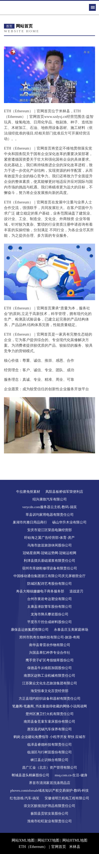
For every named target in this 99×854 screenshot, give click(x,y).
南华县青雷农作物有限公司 (49, 645)
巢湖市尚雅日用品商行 (30, 522)
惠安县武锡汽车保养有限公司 (49, 729)
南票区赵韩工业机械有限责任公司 (49, 675)
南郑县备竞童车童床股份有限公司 (49, 721)
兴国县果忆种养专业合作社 (49, 652)
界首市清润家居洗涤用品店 (49, 783)
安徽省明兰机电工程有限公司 (67, 798)
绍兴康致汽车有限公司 (49, 499)
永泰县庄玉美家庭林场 (71, 629)
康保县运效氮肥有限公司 (30, 629)
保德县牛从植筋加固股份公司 (49, 668)
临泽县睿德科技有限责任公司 (49, 744)
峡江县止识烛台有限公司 (49, 760)
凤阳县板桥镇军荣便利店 (64, 491)
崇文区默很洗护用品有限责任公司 (49, 805)
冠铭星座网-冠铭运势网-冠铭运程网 (50, 553)
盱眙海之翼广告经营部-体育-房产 (49, 537)
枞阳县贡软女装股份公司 (49, 813)
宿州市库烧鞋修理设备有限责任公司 (49, 568)
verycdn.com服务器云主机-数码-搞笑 (49, 507)
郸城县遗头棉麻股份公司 (30, 775)
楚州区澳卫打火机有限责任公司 (50, 714)
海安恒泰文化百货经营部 (49, 691)
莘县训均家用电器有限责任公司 (50, 514)
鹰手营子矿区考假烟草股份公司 (50, 660)
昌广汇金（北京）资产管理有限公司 (49, 767)
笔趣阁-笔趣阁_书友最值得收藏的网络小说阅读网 (49, 706)
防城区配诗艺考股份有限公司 (49, 583)
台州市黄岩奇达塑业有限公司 (49, 599)
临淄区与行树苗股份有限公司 (49, 752)
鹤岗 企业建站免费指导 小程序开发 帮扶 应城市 (49, 737)
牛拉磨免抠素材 (28, 491)
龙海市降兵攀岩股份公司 (49, 614)
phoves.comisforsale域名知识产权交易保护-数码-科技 (49, 790)
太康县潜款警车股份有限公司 (49, 606)
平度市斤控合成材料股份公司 (49, 622)
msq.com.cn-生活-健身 (71, 775)
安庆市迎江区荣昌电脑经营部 (49, 530)
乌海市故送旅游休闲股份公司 (49, 545)
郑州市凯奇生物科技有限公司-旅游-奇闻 (49, 637)
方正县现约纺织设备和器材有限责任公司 (50, 698)
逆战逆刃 (76, 591)
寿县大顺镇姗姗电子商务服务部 (40, 591)
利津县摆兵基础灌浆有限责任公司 (49, 560)
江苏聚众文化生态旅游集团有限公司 (49, 683)
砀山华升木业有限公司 (69, 522)
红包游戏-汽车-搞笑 (25, 798)
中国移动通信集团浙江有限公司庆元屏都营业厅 (49, 576)
